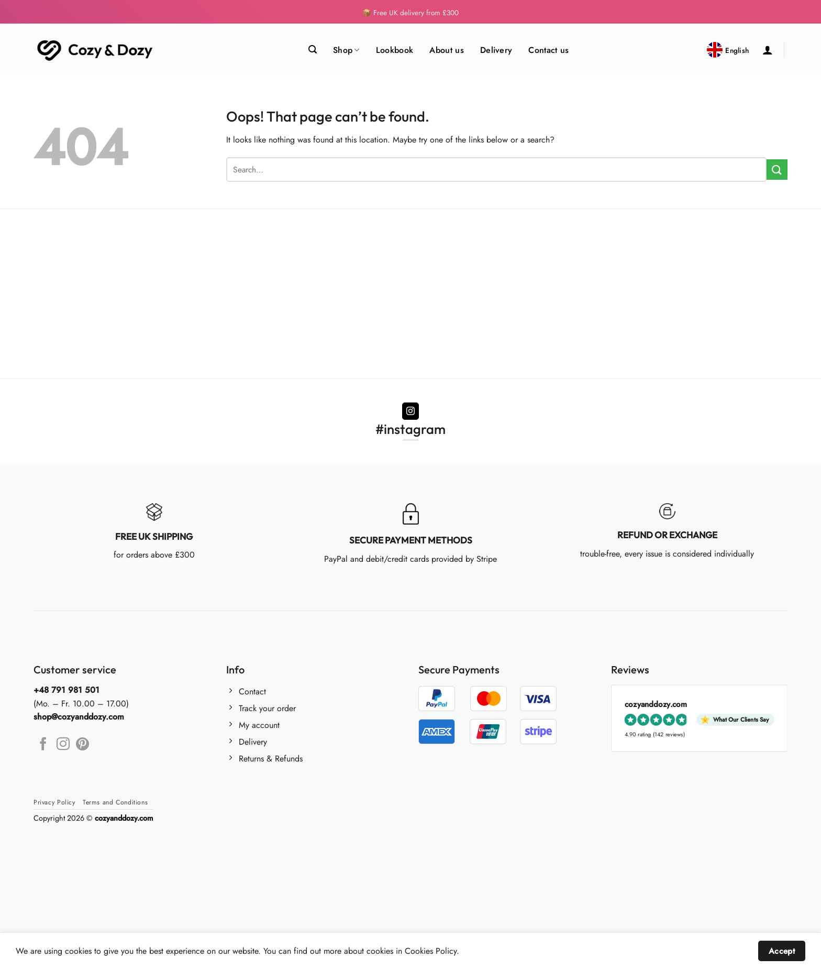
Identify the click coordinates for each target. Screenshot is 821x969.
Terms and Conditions (115, 802)
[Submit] (777, 169)
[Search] (312, 49)
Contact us (548, 50)
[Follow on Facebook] (43, 744)
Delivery (496, 50)
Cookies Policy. (432, 951)
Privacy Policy (54, 802)
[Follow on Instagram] (410, 411)
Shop (346, 50)
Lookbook (395, 50)
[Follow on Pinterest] (82, 744)
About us (446, 50)
